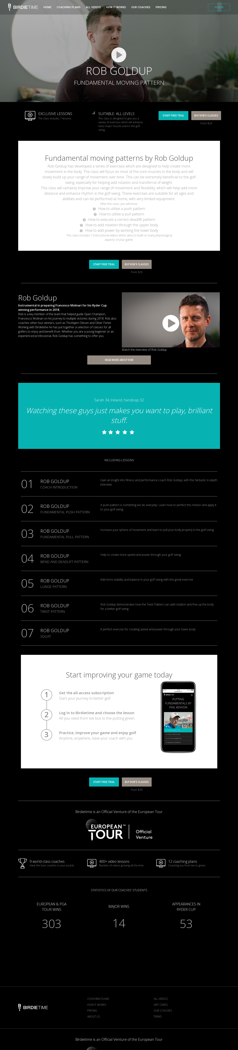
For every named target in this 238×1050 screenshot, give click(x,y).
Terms (158, 1016)
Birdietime (23, 7)
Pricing (161, 7)
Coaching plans (68, 7)
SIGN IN (218, 7)
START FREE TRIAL (173, 115)
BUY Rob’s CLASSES (206, 115)
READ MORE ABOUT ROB (119, 360)
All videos (93, 7)
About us (93, 1016)
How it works (116, 7)
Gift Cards (161, 1004)
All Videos (161, 998)
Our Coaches (140, 7)
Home (47, 7)
